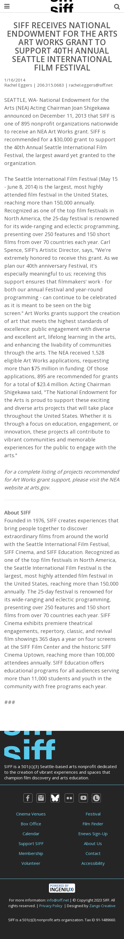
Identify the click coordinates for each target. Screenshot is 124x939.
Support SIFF (31, 843)
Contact (93, 853)
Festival (93, 814)
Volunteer (30, 863)
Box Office (31, 823)
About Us (93, 843)
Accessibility (93, 863)
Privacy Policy (50, 905)
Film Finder (92, 823)
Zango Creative (102, 905)
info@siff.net (58, 900)
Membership (31, 853)
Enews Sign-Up (93, 833)
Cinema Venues (31, 814)
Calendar (31, 833)
